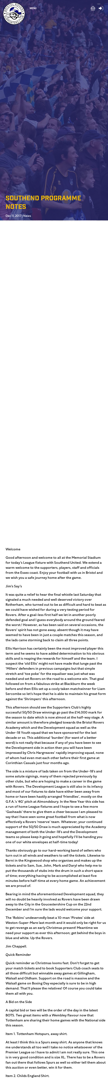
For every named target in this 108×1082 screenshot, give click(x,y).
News (27, 216)
